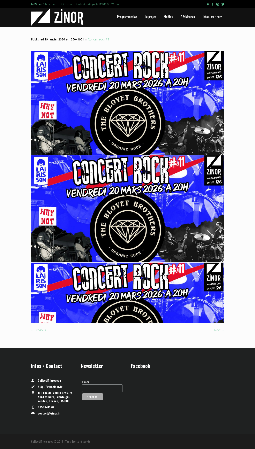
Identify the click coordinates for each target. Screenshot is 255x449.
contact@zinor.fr (49, 413)
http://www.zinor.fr (50, 386)
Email (85, 382)
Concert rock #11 (99, 39)
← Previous (38, 330)
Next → (219, 330)
